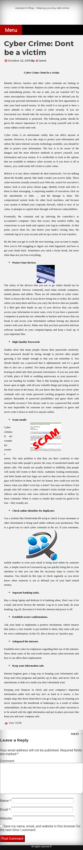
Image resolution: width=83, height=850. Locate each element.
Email (5, 810)
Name (5, 801)
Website (6, 818)
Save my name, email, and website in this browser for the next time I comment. (40, 828)
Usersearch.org (35, 518)
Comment (7, 761)
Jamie (42, 60)
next (77, 734)
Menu (11, 30)
